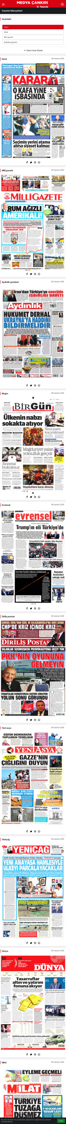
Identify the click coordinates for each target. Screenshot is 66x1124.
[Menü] (4, 4)
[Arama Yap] (62, 4)
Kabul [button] (61, 1121)
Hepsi (6, 27)
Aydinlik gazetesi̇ (10, 42)
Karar (6, 32)
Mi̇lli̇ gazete (8, 37)
